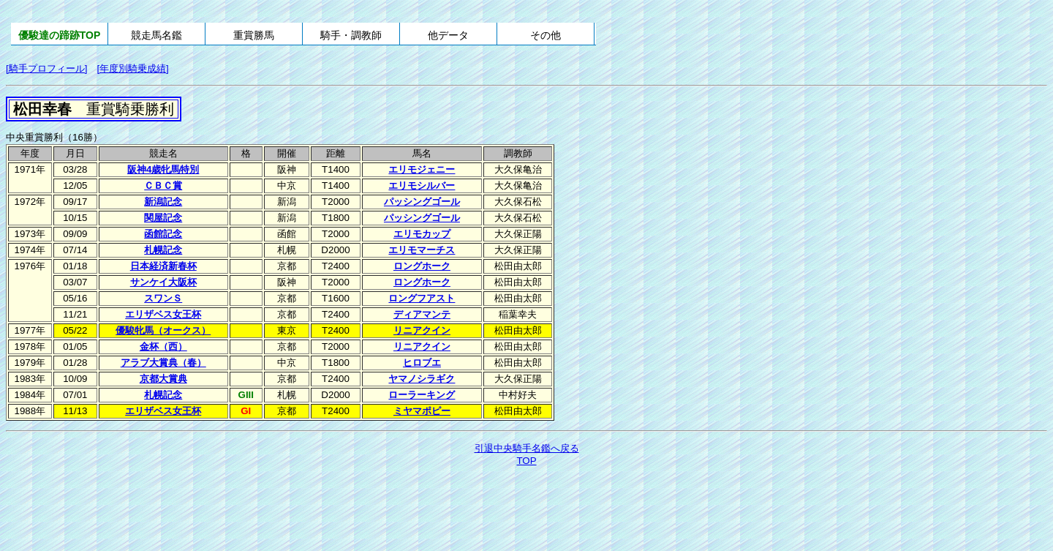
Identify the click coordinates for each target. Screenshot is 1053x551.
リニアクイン (421, 330)
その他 (545, 35)
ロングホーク (421, 265)
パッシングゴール (422, 201)
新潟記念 (163, 201)
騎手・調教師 (351, 35)
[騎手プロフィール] (46, 68)
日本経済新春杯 (163, 265)
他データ (448, 35)
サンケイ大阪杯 (163, 282)
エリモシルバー (421, 185)
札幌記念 (163, 249)
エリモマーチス (421, 249)
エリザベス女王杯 (163, 314)
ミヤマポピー (421, 410)
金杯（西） (163, 346)
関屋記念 (163, 217)
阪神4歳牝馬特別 (163, 169)
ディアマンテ (421, 314)
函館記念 (163, 233)
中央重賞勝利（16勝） (54, 137)
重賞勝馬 (253, 35)
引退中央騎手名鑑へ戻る (527, 448)
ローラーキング (421, 394)
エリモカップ (421, 233)
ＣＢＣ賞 (163, 185)
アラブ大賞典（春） (163, 362)
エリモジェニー (421, 169)
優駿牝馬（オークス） (163, 330)
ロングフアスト (421, 298)
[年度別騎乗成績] (132, 68)
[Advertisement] (526, 508)
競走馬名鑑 (156, 35)
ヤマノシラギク (421, 378)
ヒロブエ (422, 362)
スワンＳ (163, 298)
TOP (526, 460)
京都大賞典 (163, 378)
